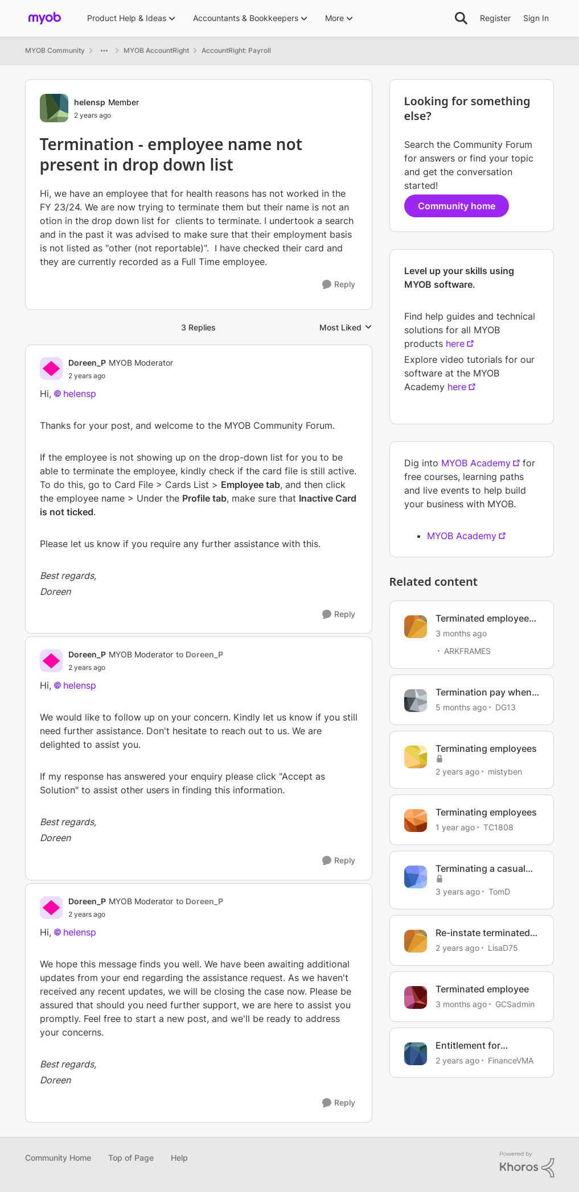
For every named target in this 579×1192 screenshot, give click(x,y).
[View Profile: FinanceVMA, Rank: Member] (415, 1053)
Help (179, 1157)
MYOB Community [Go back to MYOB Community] (55, 50)
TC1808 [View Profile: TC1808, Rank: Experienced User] (498, 827)
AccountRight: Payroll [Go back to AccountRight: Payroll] (236, 50)
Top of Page (131, 1157)
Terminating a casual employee (480, 869)
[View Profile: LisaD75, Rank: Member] (415, 941)
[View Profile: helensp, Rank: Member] (54, 108)
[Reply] (339, 284)
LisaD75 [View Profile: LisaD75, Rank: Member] (503, 948)
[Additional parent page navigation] (104, 51)
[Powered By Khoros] (527, 1165)
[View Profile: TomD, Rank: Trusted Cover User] (415, 877)
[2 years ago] (457, 771)
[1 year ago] (455, 827)
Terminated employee (482, 989)
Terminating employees (486, 748)
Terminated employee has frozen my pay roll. (485, 618)
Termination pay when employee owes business (484, 692)
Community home (456, 206)
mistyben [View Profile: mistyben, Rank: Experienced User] (505, 771)
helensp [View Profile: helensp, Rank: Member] (89, 102)
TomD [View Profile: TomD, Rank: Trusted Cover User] (499, 891)
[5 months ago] (461, 707)
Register (495, 18)
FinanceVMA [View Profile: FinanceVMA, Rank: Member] (510, 1060)
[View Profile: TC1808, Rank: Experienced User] (415, 820)
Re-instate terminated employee (483, 933)
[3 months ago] (461, 633)
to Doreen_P (199, 654)
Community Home (58, 1157)
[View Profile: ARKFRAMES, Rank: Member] (415, 626)
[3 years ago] (458, 891)
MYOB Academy (476, 463)
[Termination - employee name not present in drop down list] (120, 376)
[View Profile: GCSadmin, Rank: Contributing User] (415, 997)
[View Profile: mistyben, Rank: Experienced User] (415, 757)
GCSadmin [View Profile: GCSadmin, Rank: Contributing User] (515, 1004)
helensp (79, 393)
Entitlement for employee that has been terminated (488, 1046)
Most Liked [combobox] (345, 327)
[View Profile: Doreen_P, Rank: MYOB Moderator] (51, 368)
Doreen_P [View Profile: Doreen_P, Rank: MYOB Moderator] (87, 362)
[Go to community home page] (44, 18)
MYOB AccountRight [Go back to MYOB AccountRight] (156, 50)
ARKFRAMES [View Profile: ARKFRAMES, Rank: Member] (467, 651)
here (455, 343)
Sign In (536, 18)
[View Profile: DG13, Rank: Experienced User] (415, 700)
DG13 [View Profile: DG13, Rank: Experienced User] (505, 707)
